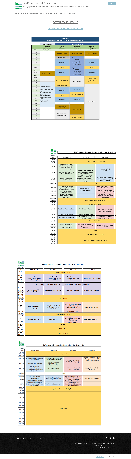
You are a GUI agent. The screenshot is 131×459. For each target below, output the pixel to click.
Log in (112, 3)
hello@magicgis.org (109, 443)
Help (40, 438)
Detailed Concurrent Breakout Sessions (65, 28)
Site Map (32, 438)
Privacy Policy (21, 438)
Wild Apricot (100, 457)
